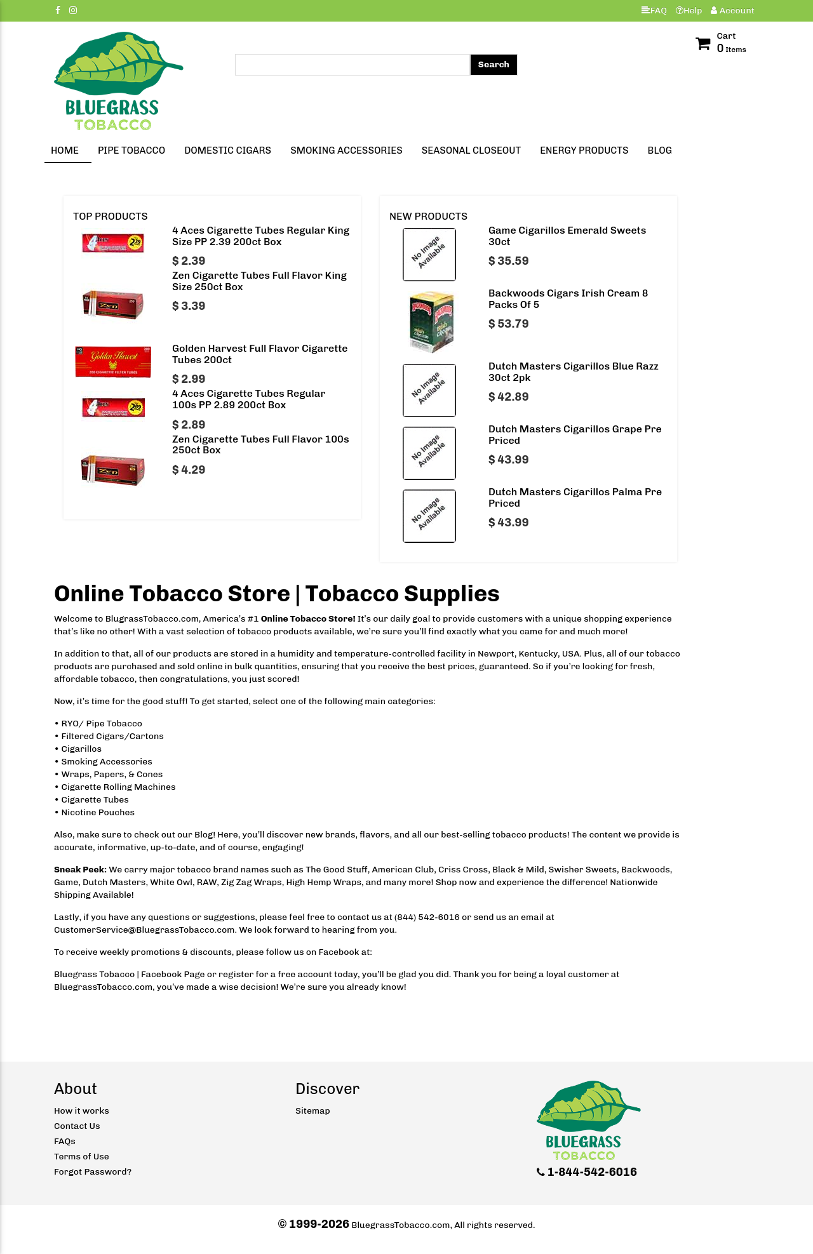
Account (733, 10)
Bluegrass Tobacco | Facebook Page (129, 974)
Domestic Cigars (227, 150)
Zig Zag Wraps (251, 882)
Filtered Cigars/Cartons (113, 736)
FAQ (654, 10)
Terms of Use (81, 1156)
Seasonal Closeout (471, 150)
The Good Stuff (337, 869)
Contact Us (77, 1126)
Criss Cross (463, 869)
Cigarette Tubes (95, 799)
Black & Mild (518, 869)
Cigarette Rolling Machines (119, 787)
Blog (660, 150)
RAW (207, 882)
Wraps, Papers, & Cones (112, 774)
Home (65, 150)
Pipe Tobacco (131, 150)
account (315, 974)
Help (689, 10)
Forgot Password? (92, 1171)
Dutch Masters (114, 882)
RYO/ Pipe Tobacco (102, 723)
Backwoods (645, 869)
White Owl (171, 882)
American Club (403, 869)
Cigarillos (82, 749)
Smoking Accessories (346, 150)
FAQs (65, 1141)
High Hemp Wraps (323, 882)
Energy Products (584, 150)
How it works (81, 1110)
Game (66, 882)
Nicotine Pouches (98, 812)
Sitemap (312, 1110)
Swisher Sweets (583, 869)
